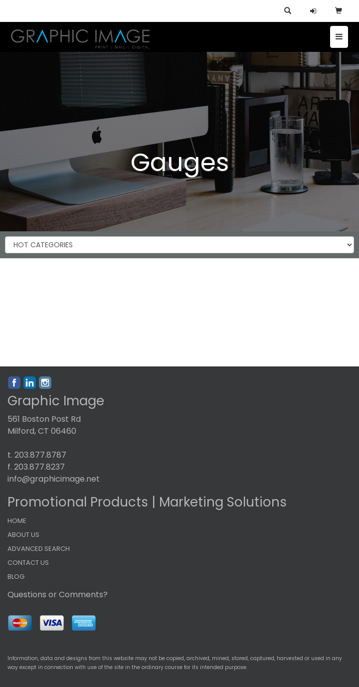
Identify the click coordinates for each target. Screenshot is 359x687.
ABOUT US (23, 534)
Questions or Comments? (57, 594)
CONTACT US (28, 562)
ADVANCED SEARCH (38, 548)
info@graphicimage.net (53, 479)
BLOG (15, 576)
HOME (16, 520)
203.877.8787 (40, 455)
